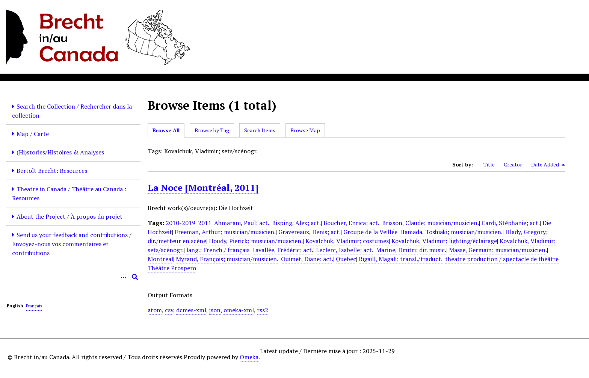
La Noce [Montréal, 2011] (203, 187)
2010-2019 (180, 223)
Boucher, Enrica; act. (351, 223)
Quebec (346, 259)
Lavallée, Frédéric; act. (282, 250)
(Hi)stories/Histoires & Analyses (60, 152)
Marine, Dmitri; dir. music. (411, 250)
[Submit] (134, 277)
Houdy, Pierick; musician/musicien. (256, 241)
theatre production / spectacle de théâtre (502, 259)
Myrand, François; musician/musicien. (227, 259)
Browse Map (305, 130)
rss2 (262, 310)
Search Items (259, 130)
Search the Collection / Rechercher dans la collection (72, 110)
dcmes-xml (191, 310)
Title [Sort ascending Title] (489, 164)
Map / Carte (33, 134)
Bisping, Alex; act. (296, 223)
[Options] (123, 277)
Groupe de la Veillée (370, 232)
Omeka (249, 357)
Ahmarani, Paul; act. (241, 223)
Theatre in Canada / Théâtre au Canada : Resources (69, 193)
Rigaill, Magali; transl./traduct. (401, 259)
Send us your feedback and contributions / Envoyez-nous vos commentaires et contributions (71, 244)
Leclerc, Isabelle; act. (344, 250)
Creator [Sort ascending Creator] (513, 164)
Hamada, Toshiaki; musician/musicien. (451, 232)
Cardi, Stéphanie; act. (511, 223)
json (214, 310)
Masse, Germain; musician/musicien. (498, 250)
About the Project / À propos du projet (69, 216)
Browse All (166, 130)
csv (169, 310)
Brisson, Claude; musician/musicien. (430, 223)
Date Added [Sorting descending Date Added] (548, 164)
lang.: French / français (217, 250)
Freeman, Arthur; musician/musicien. (225, 232)
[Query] (73, 277)
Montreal (160, 259)
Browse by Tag (212, 130)
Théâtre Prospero (172, 268)
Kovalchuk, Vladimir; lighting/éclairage (444, 241)
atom (155, 310)
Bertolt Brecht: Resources (52, 170)
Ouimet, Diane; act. (307, 259)
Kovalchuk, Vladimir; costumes (347, 241)
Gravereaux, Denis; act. (309, 232)
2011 (204, 223)
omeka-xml (239, 310)
